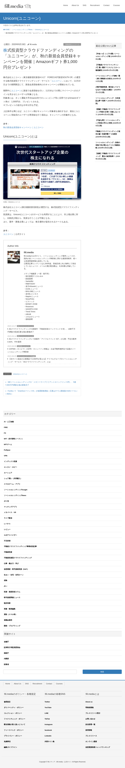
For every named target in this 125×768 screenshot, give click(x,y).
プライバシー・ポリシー (13, 736)
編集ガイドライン (10, 747)
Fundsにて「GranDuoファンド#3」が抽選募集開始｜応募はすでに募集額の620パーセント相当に (41, 392)
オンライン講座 (91, 741)
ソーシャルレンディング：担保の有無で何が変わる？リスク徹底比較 (108, 145)
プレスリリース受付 (92, 713)
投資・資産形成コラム (12, 592)
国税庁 (6, 653)
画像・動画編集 (9, 609)
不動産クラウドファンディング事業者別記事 (20, 546)
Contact (49, 684)
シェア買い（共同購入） (13, 478)
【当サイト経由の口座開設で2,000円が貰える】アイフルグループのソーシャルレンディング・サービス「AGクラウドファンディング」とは (42, 360)
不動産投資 (8, 552)
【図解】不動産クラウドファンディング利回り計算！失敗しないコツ (108, 112)
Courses (59, 684)
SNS (27, 684)
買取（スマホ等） (10, 614)
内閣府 (6, 659)
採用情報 (88, 730)
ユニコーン (57, 81)
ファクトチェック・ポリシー (14, 719)
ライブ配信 (8, 518)
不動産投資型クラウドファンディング (18, 558)
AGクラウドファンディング (25, 326)
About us (88, 702)
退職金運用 (8, 620)
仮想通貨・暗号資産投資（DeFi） (16, 569)
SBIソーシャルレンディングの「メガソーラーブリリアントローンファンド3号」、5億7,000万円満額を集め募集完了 (40, 383)
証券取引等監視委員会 (12, 647)
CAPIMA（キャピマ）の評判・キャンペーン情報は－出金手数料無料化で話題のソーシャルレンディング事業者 (41, 350)
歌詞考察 (7, 603)
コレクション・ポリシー (13, 713)
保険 (5, 580)
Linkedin (48, 736)
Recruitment (37, 684)
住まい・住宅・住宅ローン (14, 575)
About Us (17, 684)
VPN (5, 456)
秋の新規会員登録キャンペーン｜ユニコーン (23, 127)
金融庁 (6, 642)
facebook (48, 730)
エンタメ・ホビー (10, 467)
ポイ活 (6, 501)
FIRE (6, 427)
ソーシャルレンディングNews (15, 495)
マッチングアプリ (10, 507)
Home (7, 684)
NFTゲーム (8, 444)
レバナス (7, 524)
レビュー (7, 529)
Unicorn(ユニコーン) (72, 44)
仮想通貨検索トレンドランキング (97, 747)
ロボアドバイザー (10, 535)
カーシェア (8, 473)
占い (5, 586)
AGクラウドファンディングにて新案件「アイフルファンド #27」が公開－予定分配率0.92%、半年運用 (41, 340)
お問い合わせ (90, 719)
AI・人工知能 (9, 422)
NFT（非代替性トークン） (13, 439)
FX (5, 433)
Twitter (47, 702)
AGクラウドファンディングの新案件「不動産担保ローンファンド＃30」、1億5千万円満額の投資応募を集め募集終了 (41, 330)
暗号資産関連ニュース (12, 597)
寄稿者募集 (89, 707)
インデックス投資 (10, 461)
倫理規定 (7, 702)
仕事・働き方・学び (11, 563)
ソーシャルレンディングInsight (26, 356)
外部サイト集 (49, 741)
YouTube (48, 707)
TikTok (47, 719)
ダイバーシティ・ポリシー (14, 707)
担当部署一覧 (90, 724)
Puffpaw (7, 450)
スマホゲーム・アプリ (12, 484)
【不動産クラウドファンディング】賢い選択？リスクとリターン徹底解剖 (108, 67)
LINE (46, 713)
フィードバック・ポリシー (14, 730)
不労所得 (7, 541)
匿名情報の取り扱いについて (14, 724)
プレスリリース (91, 736)
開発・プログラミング (12, 626)
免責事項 (7, 741)
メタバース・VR (10, 512)
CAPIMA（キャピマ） (24, 346)
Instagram (48, 724)
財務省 (6, 664)
